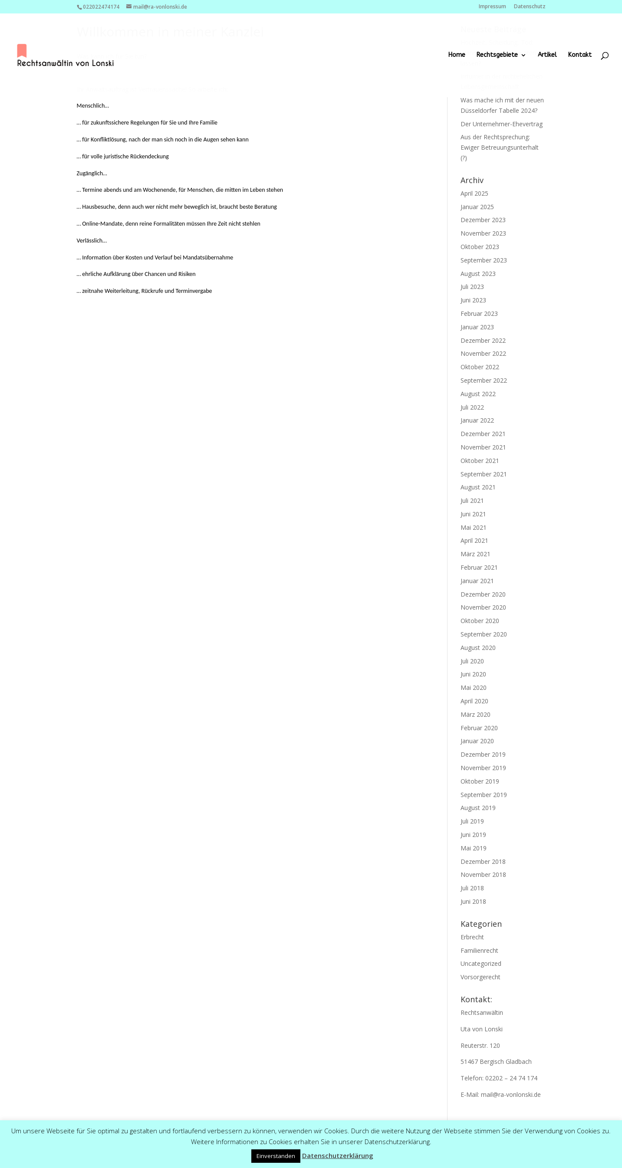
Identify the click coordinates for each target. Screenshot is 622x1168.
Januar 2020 (477, 741)
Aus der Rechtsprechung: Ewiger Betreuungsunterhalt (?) (500, 147)
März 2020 (475, 714)
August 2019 (478, 808)
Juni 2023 (473, 300)
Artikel (547, 55)
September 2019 (484, 795)
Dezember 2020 (483, 594)
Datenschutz (530, 7)
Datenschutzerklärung (337, 1155)
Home (456, 55)
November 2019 (483, 768)
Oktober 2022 (480, 367)
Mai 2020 (474, 687)
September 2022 (484, 380)
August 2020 (478, 647)
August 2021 (478, 487)
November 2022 (483, 353)
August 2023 (478, 273)
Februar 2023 (479, 313)
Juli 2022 (472, 407)
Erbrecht (472, 937)
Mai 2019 (474, 848)
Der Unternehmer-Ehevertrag (502, 124)
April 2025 (474, 193)
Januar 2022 (477, 420)
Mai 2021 (474, 527)
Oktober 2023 (480, 247)
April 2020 (474, 701)
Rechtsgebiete (497, 55)
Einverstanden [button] (276, 1156)
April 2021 (474, 540)
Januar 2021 (477, 581)
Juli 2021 (472, 500)
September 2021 (484, 474)
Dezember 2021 (483, 434)
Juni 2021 (473, 514)
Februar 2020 (479, 728)
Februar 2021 (479, 567)
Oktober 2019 (480, 781)
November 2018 (483, 874)
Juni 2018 (473, 901)
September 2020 (484, 634)
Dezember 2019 (483, 754)
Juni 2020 (473, 674)
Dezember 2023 (483, 220)
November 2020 (483, 607)
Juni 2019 (473, 834)
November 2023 (483, 233)
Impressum (492, 7)
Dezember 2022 (483, 340)
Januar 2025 (477, 207)
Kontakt (580, 55)
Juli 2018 (472, 888)
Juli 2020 (472, 661)
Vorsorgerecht (480, 977)
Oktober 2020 (480, 621)
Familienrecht (479, 950)
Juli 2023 (472, 286)
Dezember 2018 (483, 861)
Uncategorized (481, 963)
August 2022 (478, 394)
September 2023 (484, 260)
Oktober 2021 (480, 460)
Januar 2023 (477, 327)
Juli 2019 (472, 821)
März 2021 (475, 554)
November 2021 (483, 447)
